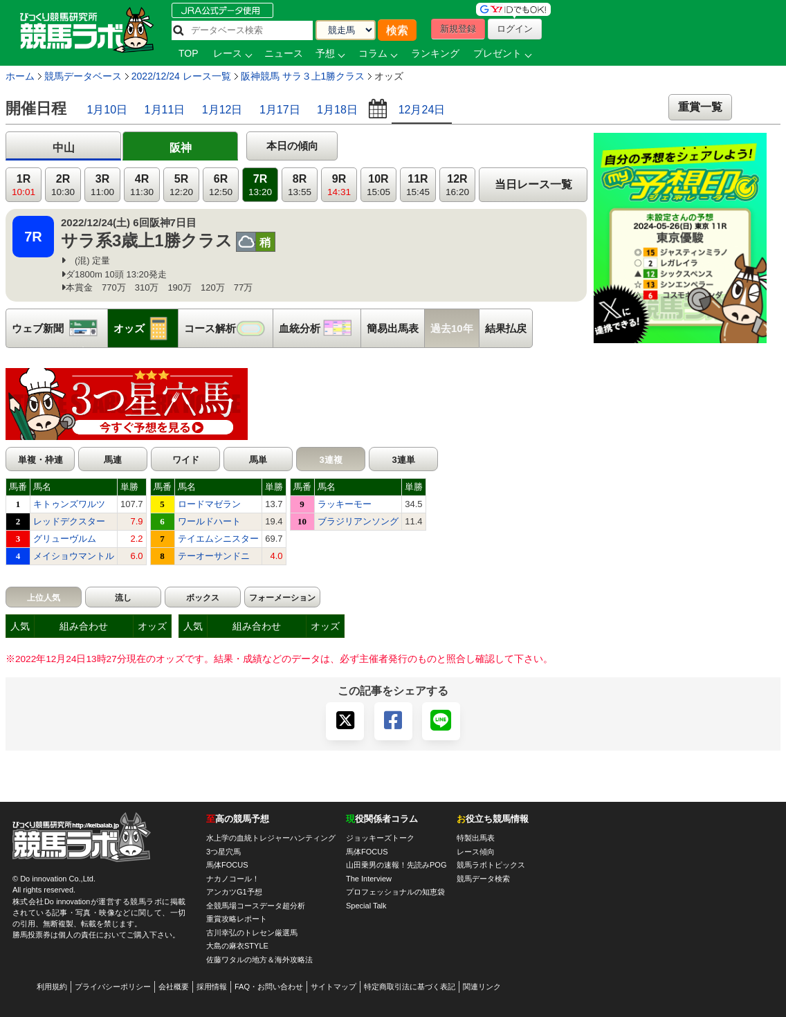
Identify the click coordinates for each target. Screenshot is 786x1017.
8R (299, 185)
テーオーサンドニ (214, 556)
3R (102, 185)
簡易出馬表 (393, 328)
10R (378, 185)
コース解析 (228, 328)
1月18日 (337, 110)
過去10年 (451, 328)
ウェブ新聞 (59, 328)
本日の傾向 (292, 146)
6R (220, 185)
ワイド (185, 460)
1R (23, 185)
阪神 (181, 148)
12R (457, 185)
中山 (64, 148)
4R (142, 185)
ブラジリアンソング (358, 521)
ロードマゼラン (209, 504)
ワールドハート (209, 521)
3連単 (403, 460)
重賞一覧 (700, 107)
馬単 (258, 460)
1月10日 (106, 110)
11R (418, 185)
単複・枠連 (40, 460)
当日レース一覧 (533, 184)
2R (63, 185)
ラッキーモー (345, 504)
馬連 (113, 460)
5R (181, 185)
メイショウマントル (73, 556)
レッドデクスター (69, 521)
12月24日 (422, 110)
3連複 (330, 460)
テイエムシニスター (218, 538)
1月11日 (165, 110)
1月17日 (279, 110)
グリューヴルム (64, 538)
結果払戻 (506, 328)
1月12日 (222, 110)
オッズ (145, 328)
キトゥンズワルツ (69, 504)
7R (260, 185)
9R (339, 185)
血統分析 (319, 328)
